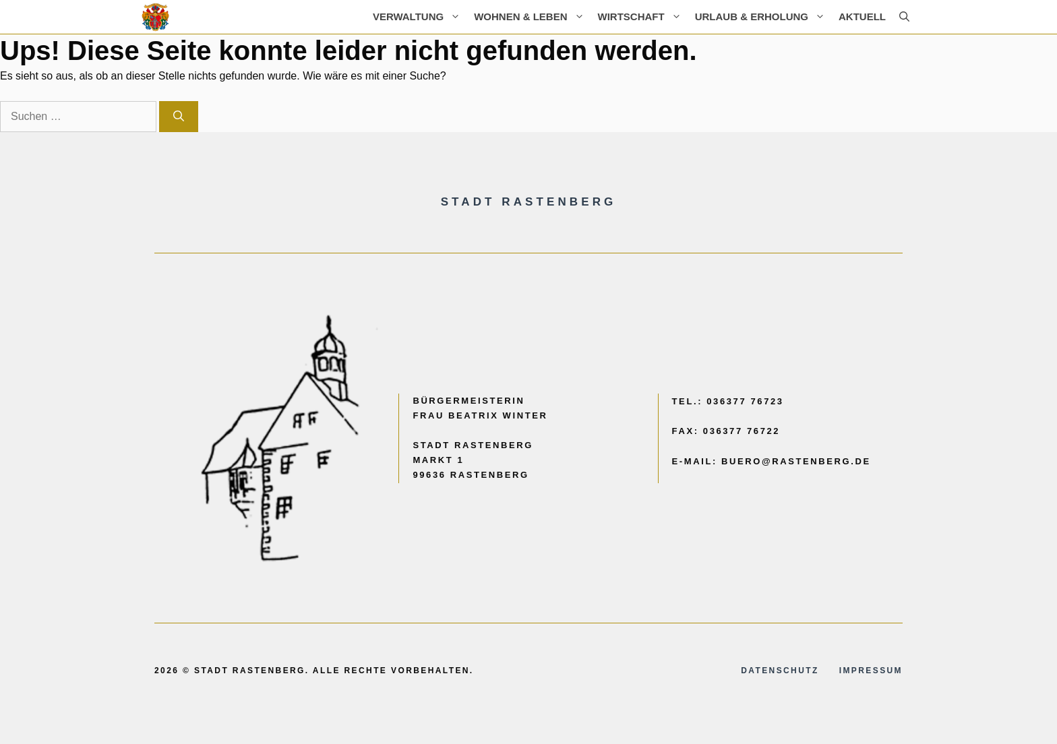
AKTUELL (862, 16)
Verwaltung (420, 17)
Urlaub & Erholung (763, 17)
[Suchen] (178, 116)
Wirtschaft (643, 17)
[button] (904, 17)
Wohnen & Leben (532, 17)
